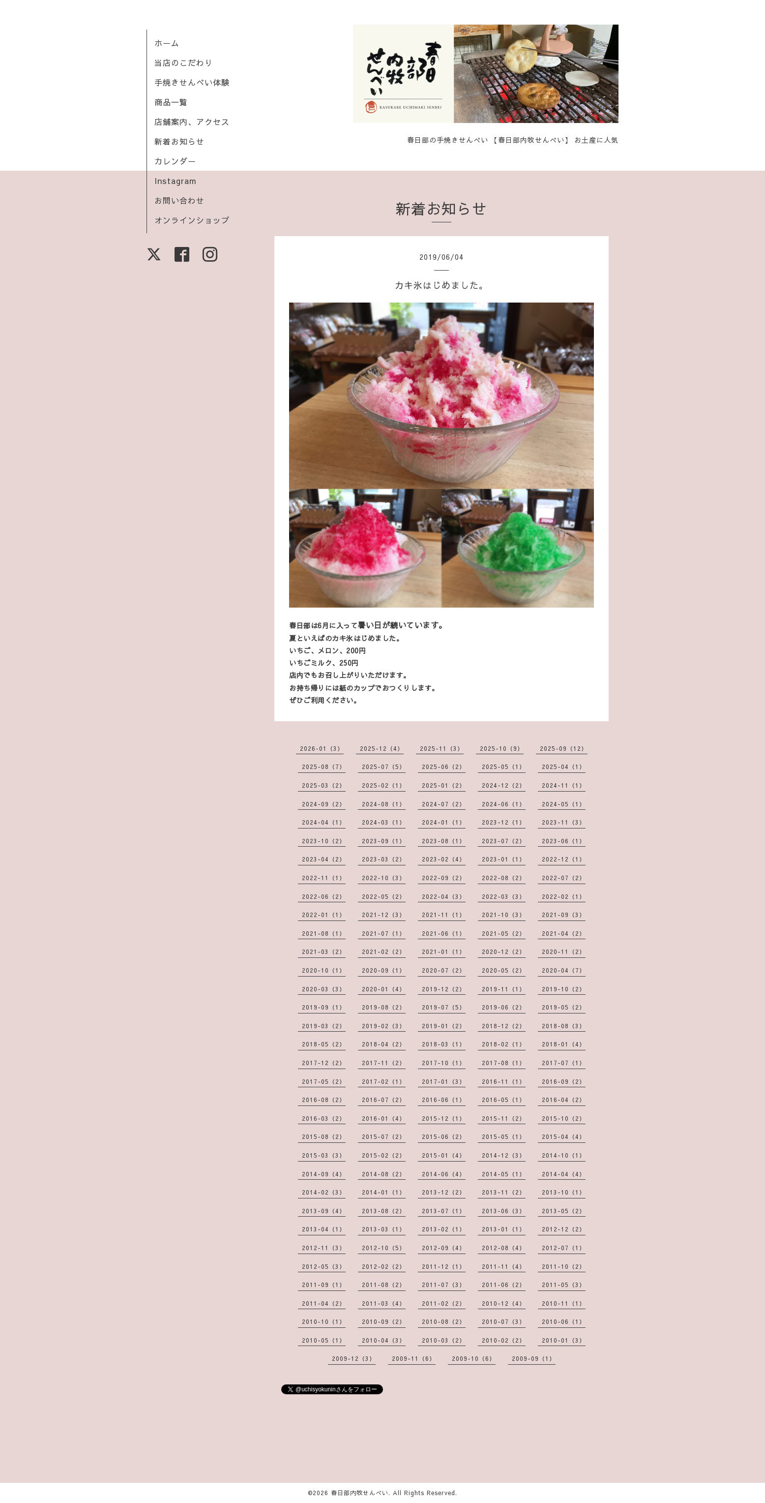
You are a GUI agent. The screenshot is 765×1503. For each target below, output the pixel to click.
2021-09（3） (564, 915)
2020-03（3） (324, 989)
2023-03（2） (384, 859)
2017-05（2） (324, 1081)
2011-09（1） (324, 1284)
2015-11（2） (504, 1118)
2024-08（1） (384, 804)
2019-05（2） (564, 1007)
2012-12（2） (564, 1229)
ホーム (166, 42)
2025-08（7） (324, 766)
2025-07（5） (384, 766)
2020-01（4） (384, 989)
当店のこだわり (183, 62)
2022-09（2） (444, 878)
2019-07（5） (444, 1007)
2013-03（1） (384, 1229)
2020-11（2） (564, 951)
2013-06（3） (504, 1211)
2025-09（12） (564, 748)
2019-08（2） (384, 1007)
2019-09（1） (324, 1007)
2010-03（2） (444, 1340)
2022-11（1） (324, 878)
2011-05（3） (564, 1284)
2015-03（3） (324, 1155)
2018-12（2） (504, 1026)
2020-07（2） (444, 970)
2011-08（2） (384, 1284)
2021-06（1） (444, 933)
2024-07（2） (444, 804)
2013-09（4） (324, 1211)
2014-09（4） (324, 1174)
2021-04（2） (564, 933)
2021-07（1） (384, 933)
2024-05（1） (564, 804)
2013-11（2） (504, 1192)
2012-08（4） (504, 1248)
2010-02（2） (504, 1340)
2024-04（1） (324, 822)
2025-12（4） (382, 748)
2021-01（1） (444, 951)
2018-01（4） (564, 1044)
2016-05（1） (504, 1100)
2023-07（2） (504, 841)
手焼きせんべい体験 (192, 82)
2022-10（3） (384, 878)
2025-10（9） (502, 748)
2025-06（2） (444, 766)
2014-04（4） (564, 1174)
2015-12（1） (444, 1118)
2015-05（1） (504, 1136)
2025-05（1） (504, 766)
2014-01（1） (384, 1192)
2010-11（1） (564, 1303)
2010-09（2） (384, 1321)
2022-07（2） (564, 878)
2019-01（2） (444, 1026)
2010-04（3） (384, 1340)
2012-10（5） (384, 1248)
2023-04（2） (324, 859)
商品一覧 (171, 101)
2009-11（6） (414, 1358)
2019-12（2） (444, 989)
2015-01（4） (444, 1155)
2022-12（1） (564, 859)
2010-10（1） (324, 1321)
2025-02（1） (384, 785)
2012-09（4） (444, 1248)
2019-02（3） (384, 1026)
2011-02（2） (444, 1303)
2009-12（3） (354, 1358)
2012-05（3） (324, 1266)
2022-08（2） (504, 878)
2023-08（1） (444, 841)
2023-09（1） (384, 841)
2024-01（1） (444, 822)
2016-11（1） (504, 1081)
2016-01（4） (384, 1118)
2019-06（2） (504, 1007)
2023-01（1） (504, 859)
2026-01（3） (322, 748)
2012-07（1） (564, 1248)
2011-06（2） (504, 1284)
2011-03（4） (384, 1303)
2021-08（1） (324, 933)
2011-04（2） (324, 1303)
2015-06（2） (444, 1136)
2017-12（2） (324, 1063)
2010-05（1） (324, 1340)
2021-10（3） (504, 915)
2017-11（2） (384, 1063)
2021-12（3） (384, 915)
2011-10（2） (564, 1266)
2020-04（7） (564, 970)
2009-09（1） (534, 1358)
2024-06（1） (504, 804)
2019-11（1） (504, 989)
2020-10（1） (324, 970)
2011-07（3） (444, 1284)
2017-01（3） (444, 1081)
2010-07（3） (504, 1321)
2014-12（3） (504, 1155)
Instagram (175, 180)
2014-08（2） (384, 1174)
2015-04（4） (564, 1136)
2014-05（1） (504, 1174)
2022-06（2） (324, 896)
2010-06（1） (564, 1321)
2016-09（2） (564, 1081)
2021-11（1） (444, 915)
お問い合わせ (179, 200)
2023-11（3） (564, 822)
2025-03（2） (324, 785)
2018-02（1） (504, 1044)
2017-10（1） (444, 1063)
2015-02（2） (384, 1155)
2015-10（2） (564, 1118)
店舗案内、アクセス (192, 121)
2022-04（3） (444, 896)
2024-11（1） (564, 785)
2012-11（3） (324, 1248)
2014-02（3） (324, 1192)
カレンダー (175, 160)
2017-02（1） (384, 1081)
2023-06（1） (564, 841)
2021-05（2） (504, 933)
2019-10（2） (564, 989)
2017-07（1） (564, 1063)
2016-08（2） (324, 1100)
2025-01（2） (444, 785)
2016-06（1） (444, 1100)
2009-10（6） (474, 1358)
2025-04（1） (564, 766)
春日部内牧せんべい (359, 1493)
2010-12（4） (504, 1303)
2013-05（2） (564, 1211)
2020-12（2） (504, 951)
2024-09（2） (324, 804)
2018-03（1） (444, 1044)
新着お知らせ (179, 141)
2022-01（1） (324, 915)
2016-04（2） (564, 1100)
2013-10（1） (564, 1192)
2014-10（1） (564, 1155)
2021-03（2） (324, 951)
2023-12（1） (504, 822)
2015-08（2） (324, 1136)
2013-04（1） (324, 1229)
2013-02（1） (444, 1229)
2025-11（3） (442, 748)
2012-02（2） (384, 1266)
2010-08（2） (444, 1321)
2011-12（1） (444, 1266)
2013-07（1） (444, 1211)
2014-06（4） (444, 1174)
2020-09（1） (384, 970)
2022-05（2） (384, 896)
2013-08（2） (384, 1211)
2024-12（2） (504, 785)
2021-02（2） (384, 951)
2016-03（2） (324, 1118)
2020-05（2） (504, 970)
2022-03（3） (504, 896)
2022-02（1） (564, 896)
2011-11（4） (504, 1266)
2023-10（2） (324, 841)
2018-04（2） (384, 1044)
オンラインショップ (192, 220)
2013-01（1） (504, 1229)
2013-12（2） (444, 1192)
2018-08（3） (564, 1026)
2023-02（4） (444, 859)
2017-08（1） (504, 1063)
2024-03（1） (384, 822)
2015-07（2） (384, 1136)
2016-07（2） (384, 1100)
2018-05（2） (324, 1044)
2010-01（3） (564, 1340)
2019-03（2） (324, 1026)
